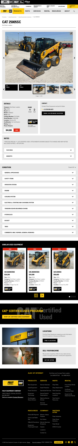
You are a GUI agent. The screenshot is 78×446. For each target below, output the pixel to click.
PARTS (55, 381)
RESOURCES (33, 410)
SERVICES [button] (37, 11)
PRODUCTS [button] (18, 11)
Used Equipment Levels (31, 126)
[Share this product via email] (30, 111)
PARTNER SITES (56, 411)
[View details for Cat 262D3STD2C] (14, 259)
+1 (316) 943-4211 (48, 109)
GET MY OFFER (49, 360)
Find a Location (50, 340)
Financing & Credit (37, 6)
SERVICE (43, 381)
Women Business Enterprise (45, 423)
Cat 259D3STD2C (55, 375)
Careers (28, 6)
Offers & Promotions (15, 6)
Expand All (71, 167)
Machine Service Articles (44, 399)
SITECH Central (56, 427)
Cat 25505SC (57, 272)
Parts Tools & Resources (55, 399)
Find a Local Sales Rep (33, 418)
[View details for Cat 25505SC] (64, 259)
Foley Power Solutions (55, 420)
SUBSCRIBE (58, 442)
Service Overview (45, 384)
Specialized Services (45, 390)
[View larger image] (71, 33)
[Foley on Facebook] (69, 443)
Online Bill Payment (33, 414)
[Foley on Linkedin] (72, 443)
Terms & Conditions (36, 442)
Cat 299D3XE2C (65, 375)
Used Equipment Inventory (25, 17)
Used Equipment (12, 17)
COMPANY (44, 410)
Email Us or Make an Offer (53, 113)
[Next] (74, 58)
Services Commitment (43, 403)
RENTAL (68, 381)
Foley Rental (55, 424)
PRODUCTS (32, 381)
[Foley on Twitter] (75, 443)
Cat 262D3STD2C (9, 272)
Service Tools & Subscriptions (44, 394)
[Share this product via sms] (34, 111)
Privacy (28, 442)
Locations (61, 6)
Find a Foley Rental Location (70, 385)
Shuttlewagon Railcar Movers (32, 399)
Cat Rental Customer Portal (69, 390)
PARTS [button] (27, 11)
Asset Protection (44, 387)
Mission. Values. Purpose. (44, 415)
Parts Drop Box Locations (56, 394)
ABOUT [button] (67, 11)
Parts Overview (56, 390)
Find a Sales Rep (51, 6)
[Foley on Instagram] (66, 443)
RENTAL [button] (47, 11)
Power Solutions (32, 390)
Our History (43, 419)
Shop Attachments (57, 387)
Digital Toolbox (2, 6)
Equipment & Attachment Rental (70, 395)
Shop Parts (55, 384)
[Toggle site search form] (74, 11)
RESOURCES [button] (56, 11)
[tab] (39, 150)
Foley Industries (56, 416)
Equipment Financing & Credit (33, 426)
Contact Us (72, 6)
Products (4, 17)
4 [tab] (75, 296)
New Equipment (32, 384)
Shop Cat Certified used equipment (17, 317)
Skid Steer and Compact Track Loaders (59, 373)
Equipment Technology (31, 394)
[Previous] (3, 58)
